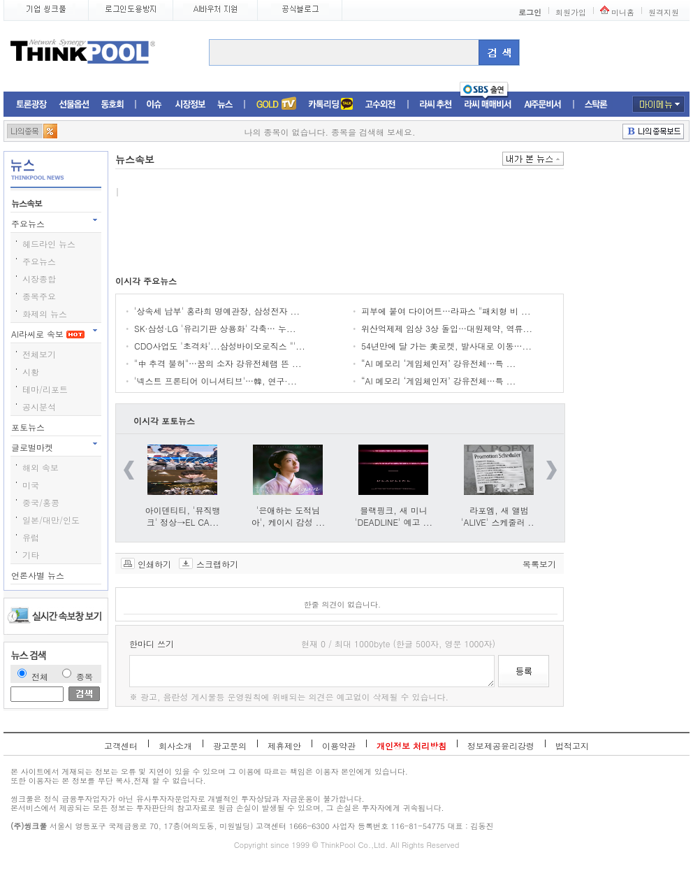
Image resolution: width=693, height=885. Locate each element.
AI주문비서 (542, 104)
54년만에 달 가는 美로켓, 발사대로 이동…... (446, 346)
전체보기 (39, 354)
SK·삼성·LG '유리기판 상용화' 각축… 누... (215, 328)
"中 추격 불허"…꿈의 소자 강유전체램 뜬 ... (218, 363)
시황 (30, 371)
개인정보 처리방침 (411, 745)
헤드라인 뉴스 (48, 244)
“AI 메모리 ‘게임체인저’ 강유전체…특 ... (438, 363)
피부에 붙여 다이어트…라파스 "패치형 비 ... (446, 311)
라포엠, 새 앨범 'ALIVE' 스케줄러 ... (499, 516)
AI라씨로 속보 (48, 334)
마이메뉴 (658, 104)
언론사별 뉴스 (39, 575)
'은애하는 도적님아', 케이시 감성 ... (288, 516)
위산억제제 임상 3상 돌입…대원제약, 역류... (446, 328)
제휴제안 (284, 745)
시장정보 (190, 104)
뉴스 (225, 104)
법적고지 (572, 745)
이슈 (154, 104)
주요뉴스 (29, 223)
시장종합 (39, 279)
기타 (30, 555)
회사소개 (175, 745)
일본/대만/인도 (51, 520)
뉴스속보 (27, 203)
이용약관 (339, 745)
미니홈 (622, 12)
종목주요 (39, 296)
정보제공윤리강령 (500, 745)
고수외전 (381, 104)
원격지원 (663, 12)
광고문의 (230, 745)
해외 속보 (40, 467)
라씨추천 (435, 104)
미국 (30, 485)
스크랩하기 (217, 563)
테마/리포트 (45, 389)
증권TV (276, 104)
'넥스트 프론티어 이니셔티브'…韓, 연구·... (215, 381)
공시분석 (39, 406)
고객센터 (121, 745)
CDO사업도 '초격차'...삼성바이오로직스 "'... (219, 346)
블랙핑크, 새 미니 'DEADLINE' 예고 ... (393, 516)
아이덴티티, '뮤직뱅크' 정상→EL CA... (183, 516)
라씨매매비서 (488, 104)
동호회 (112, 104)
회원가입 (570, 12)
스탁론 (596, 104)
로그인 (529, 12)
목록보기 (539, 563)
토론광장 (31, 104)
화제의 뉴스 (44, 313)
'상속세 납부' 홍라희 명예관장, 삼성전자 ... (217, 311)
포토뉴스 (29, 427)
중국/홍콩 (40, 502)
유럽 (30, 537)
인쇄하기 (154, 563)
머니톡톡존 (330, 104)
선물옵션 (74, 104)
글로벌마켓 (33, 447)
